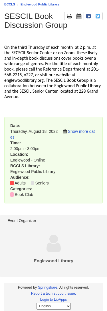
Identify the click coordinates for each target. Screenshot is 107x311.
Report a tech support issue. (53, 293)
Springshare (47, 287)
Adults (20, 183)
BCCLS (9, 4)
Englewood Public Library (40, 4)
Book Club (24, 194)
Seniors (42, 183)
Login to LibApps (53, 300)
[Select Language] (54, 306)
